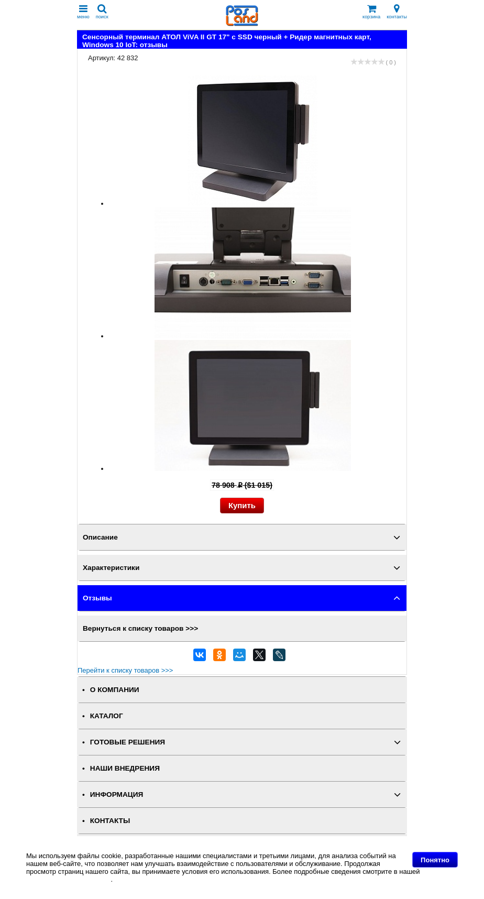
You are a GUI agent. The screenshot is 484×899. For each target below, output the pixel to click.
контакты (397, 11)
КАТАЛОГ (106, 716)
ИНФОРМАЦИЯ (117, 794)
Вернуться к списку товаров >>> (140, 628)
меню (83, 11)
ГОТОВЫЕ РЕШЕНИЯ (127, 742)
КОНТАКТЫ (110, 821)
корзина (371, 11)
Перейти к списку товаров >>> (125, 670)
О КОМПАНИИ (114, 690)
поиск (102, 11)
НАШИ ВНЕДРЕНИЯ (125, 768)
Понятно (435, 860)
